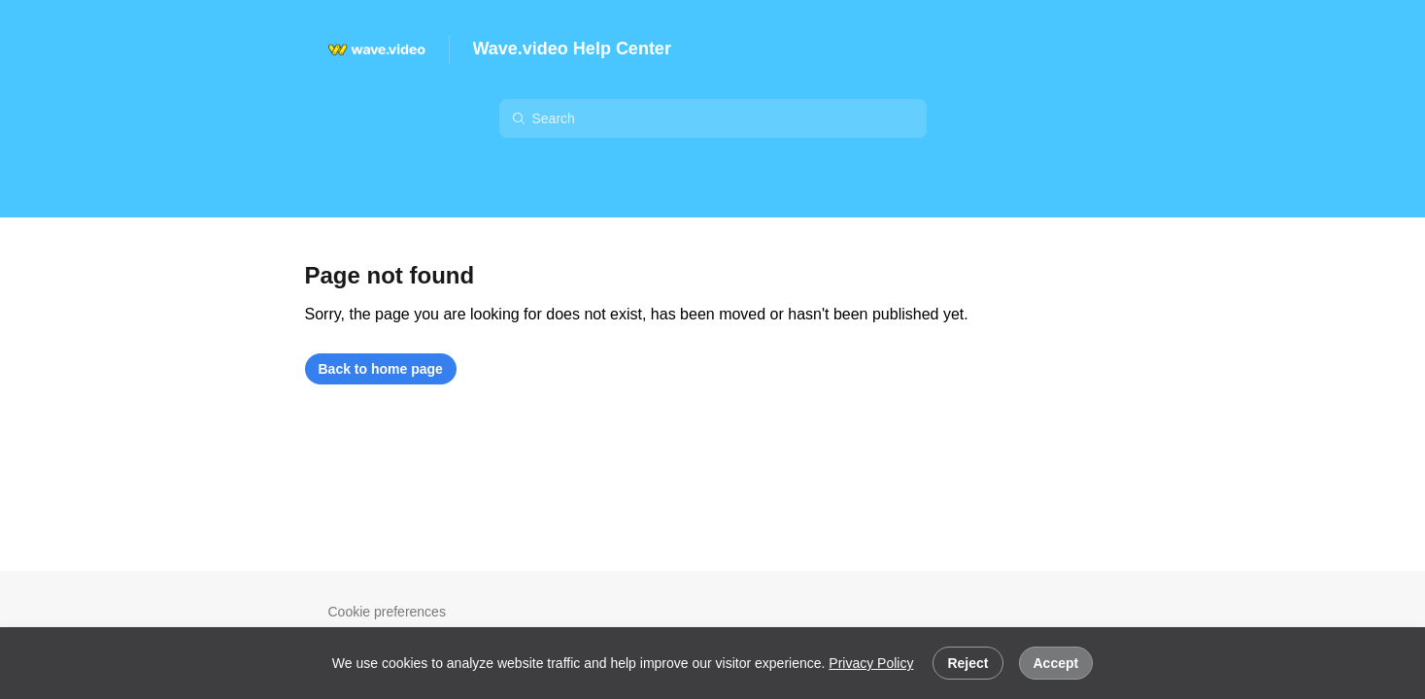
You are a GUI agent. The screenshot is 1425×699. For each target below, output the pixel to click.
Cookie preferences (387, 611)
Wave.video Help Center (572, 48)
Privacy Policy (871, 663)
